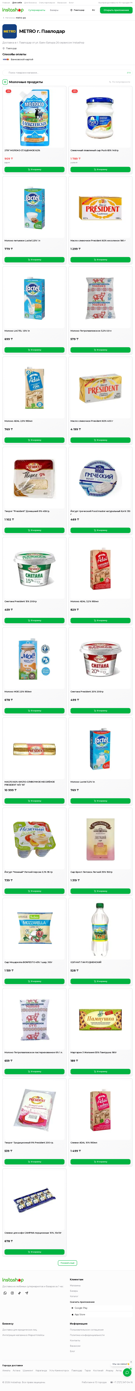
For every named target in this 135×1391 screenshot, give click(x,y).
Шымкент (28, 1370)
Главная (6, 2)
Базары (54, 10)
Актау (119, 1370)
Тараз (88, 1370)
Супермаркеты (36, 10)
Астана (16, 1370)
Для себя (17, 2)
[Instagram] (12, 1293)
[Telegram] (26, 1293)
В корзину (34, 169)
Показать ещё (67, 1263)
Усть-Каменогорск (59, 1370)
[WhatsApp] (5, 1293)
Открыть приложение (116, 10)
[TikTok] (19, 1293)
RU (93, 10)
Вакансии (62, 2)
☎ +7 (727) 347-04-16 (121, 1382)
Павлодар (76, 1370)
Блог (71, 2)
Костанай (98, 1370)
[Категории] (5, 82)
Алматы (6, 1370)
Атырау (109, 1370)
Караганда (41, 1370)
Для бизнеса (30, 2)
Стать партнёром (47, 2)
